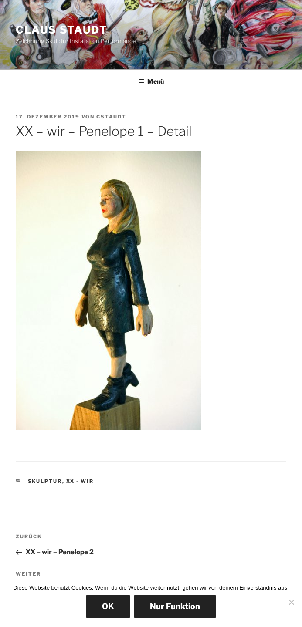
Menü (151, 81)
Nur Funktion (175, 606)
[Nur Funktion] (291, 602)
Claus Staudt (62, 30)
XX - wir (80, 481)
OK (108, 606)
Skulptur (45, 481)
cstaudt (111, 117)
